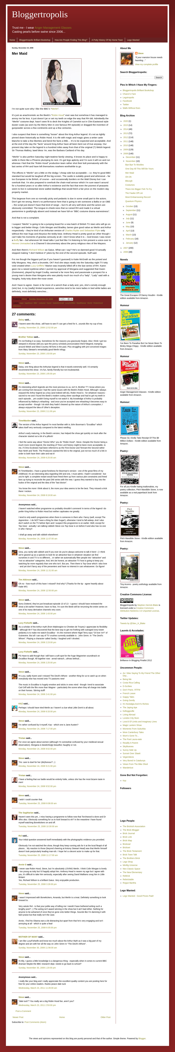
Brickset (126, 847)
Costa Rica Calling (131, 682)
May (128, 226)
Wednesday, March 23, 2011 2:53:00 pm (37, 1005)
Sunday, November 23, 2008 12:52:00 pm (38, 327)
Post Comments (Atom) (35, 1022)
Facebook (127, 101)
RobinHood (98, 303)
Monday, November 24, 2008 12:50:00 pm (38, 590)
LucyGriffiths (70, 303)
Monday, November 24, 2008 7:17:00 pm (37, 729)
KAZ (21, 703)
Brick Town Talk (130, 854)
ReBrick (126, 876)
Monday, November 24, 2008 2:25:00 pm (37, 662)
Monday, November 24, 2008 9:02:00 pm (37, 749)
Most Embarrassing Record (138, 197)
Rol (20, 836)
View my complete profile (146, 64)
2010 (126, 145)
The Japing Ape (130, 707)
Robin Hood (58, 115)
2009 (126, 149)
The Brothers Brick (131, 858)
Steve (24, 299)
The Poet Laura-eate (132, 739)
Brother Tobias (26, 337)
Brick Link (127, 837)
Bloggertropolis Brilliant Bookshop (34, 40)
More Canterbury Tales (133, 732)
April (128, 230)
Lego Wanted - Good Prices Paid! (138, 896)
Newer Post (18, 1017)
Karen (49, 303)
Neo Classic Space (131, 869)
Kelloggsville (128, 711)
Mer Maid (129, 173)
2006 (126, 252)
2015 (126, 125)
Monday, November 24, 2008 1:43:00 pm (37, 613)
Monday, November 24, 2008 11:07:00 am (38, 538)
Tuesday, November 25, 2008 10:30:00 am (38, 826)
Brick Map (127, 840)
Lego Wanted (133, 40)
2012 (126, 137)
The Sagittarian (26, 813)
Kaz (124, 780)
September (131, 210)
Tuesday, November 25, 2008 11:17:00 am (38, 855)
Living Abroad (129, 714)
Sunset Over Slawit (131, 753)
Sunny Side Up (130, 750)
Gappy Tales (128, 697)
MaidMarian (81, 303)
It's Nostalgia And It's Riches (136, 704)
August (129, 214)
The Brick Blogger (131, 830)
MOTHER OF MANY (28, 937)
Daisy (21, 320)
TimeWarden (25, 420)
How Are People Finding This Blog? (71, 40)
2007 (126, 248)
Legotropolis (128, 97)
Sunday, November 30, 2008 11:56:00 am (38, 947)
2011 (126, 141)
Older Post (105, 1017)
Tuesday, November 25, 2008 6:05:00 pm (38, 927)
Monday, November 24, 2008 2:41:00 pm (37, 694)
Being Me (127, 679)
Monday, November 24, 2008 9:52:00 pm (37, 786)
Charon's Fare (129, 94)
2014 (126, 129)
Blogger (142, 1038)
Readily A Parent (130, 743)
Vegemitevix (128, 757)
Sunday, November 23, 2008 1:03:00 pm (37, 353)
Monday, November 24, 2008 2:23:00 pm (37, 642)
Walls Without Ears (131, 108)
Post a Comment (23, 1011)
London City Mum (131, 718)
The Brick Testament (132, 851)
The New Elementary (132, 872)
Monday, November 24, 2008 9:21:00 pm (37, 766)
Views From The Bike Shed (135, 764)
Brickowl (127, 844)
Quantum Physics (133, 201)
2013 (126, 133)
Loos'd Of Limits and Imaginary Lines (140, 721)
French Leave (129, 693)
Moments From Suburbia (134, 729)
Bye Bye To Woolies (134, 164)
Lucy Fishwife (25, 623)
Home (12, 40)
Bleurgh (128, 181)
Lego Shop (128, 862)
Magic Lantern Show (132, 725)
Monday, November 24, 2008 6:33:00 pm (37, 711)
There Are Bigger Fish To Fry (138, 189)
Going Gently (129, 700)
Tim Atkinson (25, 579)
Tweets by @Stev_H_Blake (132, 623)
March (129, 234)
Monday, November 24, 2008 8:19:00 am (37, 495)
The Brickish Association (134, 826)
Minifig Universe (130, 865)
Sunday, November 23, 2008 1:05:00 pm (37, 373)
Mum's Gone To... (131, 736)
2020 (126, 121)
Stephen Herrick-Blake (147, 605)
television (17, 306)
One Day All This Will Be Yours (139, 169)
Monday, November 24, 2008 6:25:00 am (37, 457)
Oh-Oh (128, 177)
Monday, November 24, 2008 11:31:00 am (38, 570)
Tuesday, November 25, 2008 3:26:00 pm (38, 884)
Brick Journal (129, 833)
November (131, 161)
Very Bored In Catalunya (134, 760)
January (130, 243)
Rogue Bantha (129, 883)
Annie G (23, 864)
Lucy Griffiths (37, 265)
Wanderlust (128, 767)
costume (42, 303)
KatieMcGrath (58, 303)
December (131, 157)
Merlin (54, 108)
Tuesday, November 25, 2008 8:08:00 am (38, 803)
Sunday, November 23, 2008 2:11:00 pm (37, 411)
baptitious (29, 303)
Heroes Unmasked (21, 243)
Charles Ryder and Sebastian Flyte (82, 230)
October (130, 206)
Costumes (130, 185)
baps (22, 303)
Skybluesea (128, 746)
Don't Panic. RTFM (131, 690)
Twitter (126, 104)
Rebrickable (128, 879)
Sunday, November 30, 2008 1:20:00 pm (37, 968)
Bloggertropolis (40, 14)
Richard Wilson (36, 250)
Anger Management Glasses (53, 27)
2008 (126, 153)
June (128, 222)
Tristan (22, 738)
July (128, 218)
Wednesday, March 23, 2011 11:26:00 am (38, 988)
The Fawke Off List (134, 193)
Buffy (16, 240)
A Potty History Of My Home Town (107, 40)
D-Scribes (127, 686)
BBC (36, 303)
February (130, 239)
